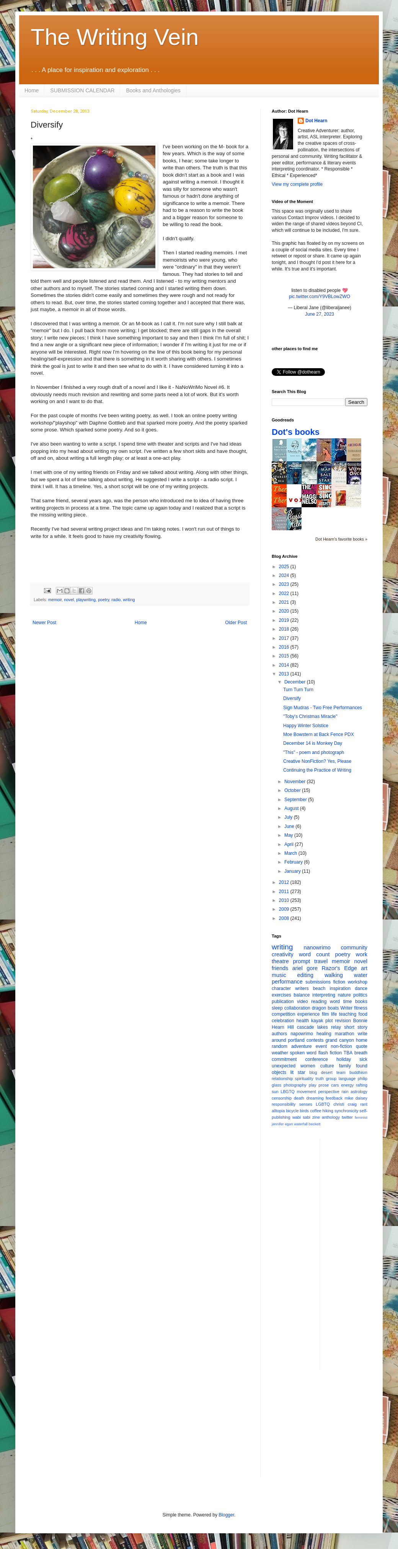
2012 (284, 882)
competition (283, 1014)
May (289, 835)
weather (280, 1053)
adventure (301, 1046)
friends (280, 968)
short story (355, 1027)
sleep (277, 1008)
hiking (328, 1110)
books (361, 1001)
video (302, 1001)
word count (314, 954)
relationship (282, 1078)
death (299, 1098)
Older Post (236, 622)
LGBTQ (323, 1104)
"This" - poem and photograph (313, 752)
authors (279, 1033)
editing (305, 975)
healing (323, 1033)
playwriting (86, 599)
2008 (284, 918)
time (347, 1001)
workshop (357, 982)
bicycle (292, 1110)
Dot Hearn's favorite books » (341, 539)
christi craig (345, 1104)
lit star (297, 1072)
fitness (360, 1008)
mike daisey (355, 1098)
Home (31, 90)
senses (305, 1104)
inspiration (340, 988)
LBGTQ (288, 1091)
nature (344, 995)
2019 (284, 620)
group (331, 1078)
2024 (284, 575)
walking (334, 975)
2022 (284, 593)
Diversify (292, 698)
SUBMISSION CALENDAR (82, 90)
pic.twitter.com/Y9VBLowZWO (319, 296)
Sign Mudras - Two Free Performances (322, 707)
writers (301, 988)
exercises (281, 995)
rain (344, 1091)
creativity (283, 954)
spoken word (303, 1053)
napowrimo (301, 1033)
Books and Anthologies (153, 90)
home (361, 1040)
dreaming (314, 1098)
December (295, 682)
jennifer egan (282, 1124)
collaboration (297, 1008)
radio (116, 599)
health (303, 1020)
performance (287, 982)
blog (313, 1072)
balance (302, 995)
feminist (361, 1117)
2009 (284, 909)
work (361, 954)
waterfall (301, 1124)
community (354, 947)
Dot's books (296, 432)
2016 (284, 647)
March (291, 853)
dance (361, 988)
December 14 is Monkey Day (312, 743)
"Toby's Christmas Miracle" (310, 716)
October (293, 790)
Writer (347, 1008)
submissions (318, 982)
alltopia (278, 1110)
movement (306, 1091)
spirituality (304, 1078)
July (289, 817)
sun (275, 1091)
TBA (348, 1053)
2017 (284, 638)
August (292, 808)
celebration (283, 1020)
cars (335, 1085)
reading (318, 1001)
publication (283, 1001)
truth (319, 1078)
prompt (301, 961)
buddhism (358, 1072)
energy (347, 1085)
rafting (361, 1085)
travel (321, 961)
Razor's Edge (339, 968)
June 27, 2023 (319, 314)
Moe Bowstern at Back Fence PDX (318, 734)
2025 (284, 566)
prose (323, 1085)
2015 (284, 656)
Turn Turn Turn (298, 689)
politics (360, 995)
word (335, 1001)
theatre (280, 961)
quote (361, 1046)
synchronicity (346, 1110)
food (363, 1014)
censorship (282, 1098)
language (347, 1078)
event (321, 1046)
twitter (347, 1117)
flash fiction (330, 1053)
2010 (284, 900)
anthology (331, 1117)
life (334, 1014)
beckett (315, 1124)
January (293, 871)
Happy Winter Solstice (305, 725)
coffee (315, 1110)
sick (363, 1059)
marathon (344, 1033)
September (296, 799)
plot (329, 1020)
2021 (284, 602)
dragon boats (325, 1008)
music (279, 975)
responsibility (283, 1104)
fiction (339, 982)
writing (129, 599)
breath (360, 1053)
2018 (284, 629)
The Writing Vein (115, 37)
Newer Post (44, 622)
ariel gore (305, 968)
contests (315, 1040)
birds (304, 1110)
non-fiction (341, 1046)
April (289, 844)
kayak (317, 1020)
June (289, 826)
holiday (343, 1059)
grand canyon (340, 1040)
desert (327, 1072)
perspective (328, 1091)
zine (316, 1117)
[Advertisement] (356, 1254)
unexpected (283, 1066)
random (279, 1046)
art (364, 968)
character (281, 988)
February (294, 862)
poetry (103, 599)
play (312, 1085)
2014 (284, 665)
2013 (284, 674)
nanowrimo (316, 947)
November (295, 781)
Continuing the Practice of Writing (317, 770)
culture (327, 1066)
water (360, 975)
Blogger (226, 1515)
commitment (284, 1059)
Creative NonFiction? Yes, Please (317, 761)
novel (69, 599)
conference (316, 1059)
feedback (334, 1098)
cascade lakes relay (319, 1027)
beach (319, 988)
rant (363, 1104)
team (341, 1072)
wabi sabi (301, 1117)
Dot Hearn (316, 120)
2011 (284, 891)
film (325, 1014)
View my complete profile (297, 184)
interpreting (323, 995)
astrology (359, 1091)
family (345, 1066)
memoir (55, 599)
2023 (284, 584)
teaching (347, 1014)
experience (308, 1014)
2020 (284, 611)
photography (295, 1085)
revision (343, 1020)
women (307, 1066)
